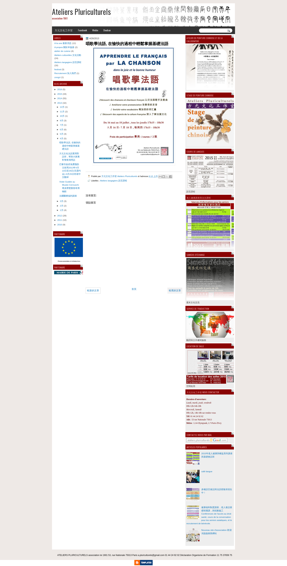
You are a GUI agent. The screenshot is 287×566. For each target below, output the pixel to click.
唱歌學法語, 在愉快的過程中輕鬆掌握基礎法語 (69, 145)
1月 (61, 210)
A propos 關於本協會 (64, 47)
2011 (59, 220)
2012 (59, 215)
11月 (62, 111)
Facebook (82, 30)
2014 (59, 98)
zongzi (57, 77)
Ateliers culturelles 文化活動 (67, 55)
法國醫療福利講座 (68, 196)
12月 (62, 107)
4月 (61, 138)
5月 (61, 134)
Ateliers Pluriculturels (81, 11)
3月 (61, 201)
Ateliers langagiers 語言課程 (113, 180)
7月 (61, 125)
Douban (107, 30)
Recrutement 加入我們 (65, 73)
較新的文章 (93, 290)
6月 (61, 129)
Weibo (95, 30)
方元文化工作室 (64, 30)
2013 (59, 103)
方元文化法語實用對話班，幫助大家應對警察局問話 (69, 156)
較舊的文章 (175, 290)
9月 (61, 120)
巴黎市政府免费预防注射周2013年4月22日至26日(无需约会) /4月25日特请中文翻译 (70, 170)
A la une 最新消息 (63, 43)
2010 (59, 224)
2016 (59, 89)
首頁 (134, 289)
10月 (62, 116)
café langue (206, 471)
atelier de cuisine (62, 51)
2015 (59, 94)
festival (57, 69)
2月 (61, 205)
